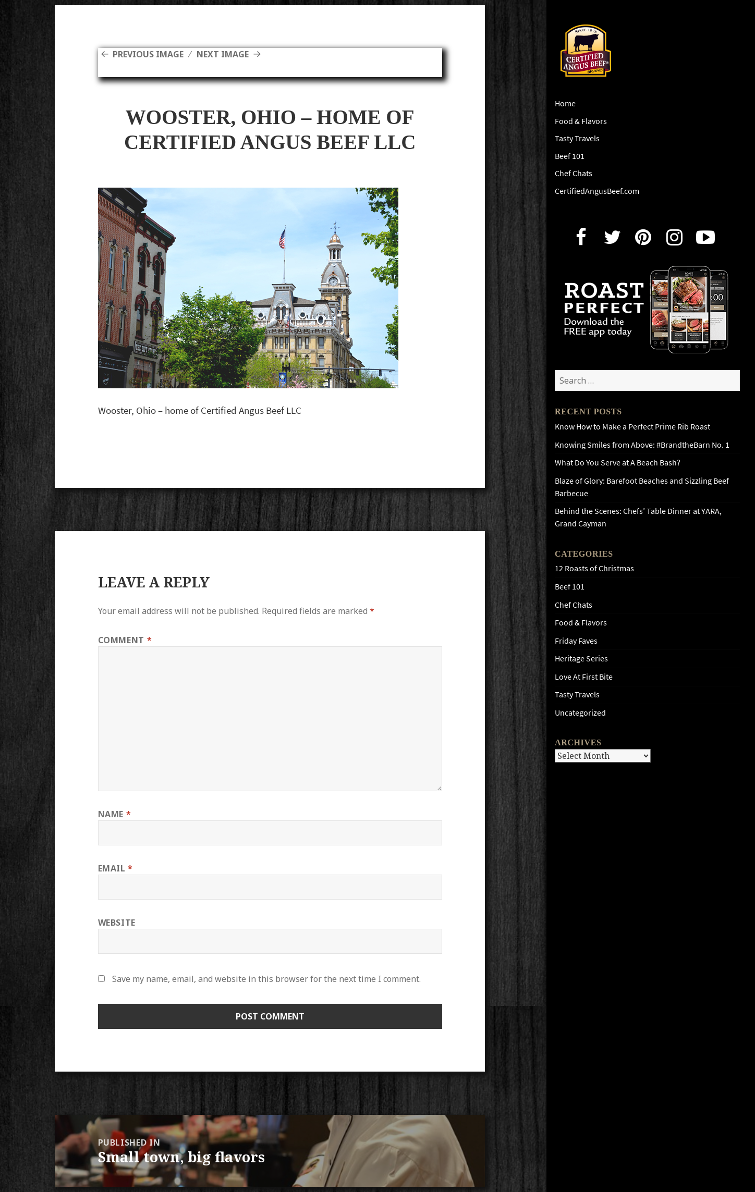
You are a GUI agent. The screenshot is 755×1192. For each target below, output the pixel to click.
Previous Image (148, 54)
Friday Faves (576, 640)
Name (114, 814)
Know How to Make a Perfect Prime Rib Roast (632, 426)
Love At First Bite (584, 676)
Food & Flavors (581, 121)
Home (565, 103)
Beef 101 (569, 156)
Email (115, 868)
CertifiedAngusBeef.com (597, 191)
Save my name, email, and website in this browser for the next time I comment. (266, 979)
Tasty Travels (577, 138)
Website (117, 922)
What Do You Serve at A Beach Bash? (617, 462)
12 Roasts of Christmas (594, 568)
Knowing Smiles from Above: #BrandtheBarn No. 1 (642, 444)
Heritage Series (581, 658)
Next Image (223, 54)
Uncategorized (580, 712)
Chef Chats (573, 173)
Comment (125, 640)
